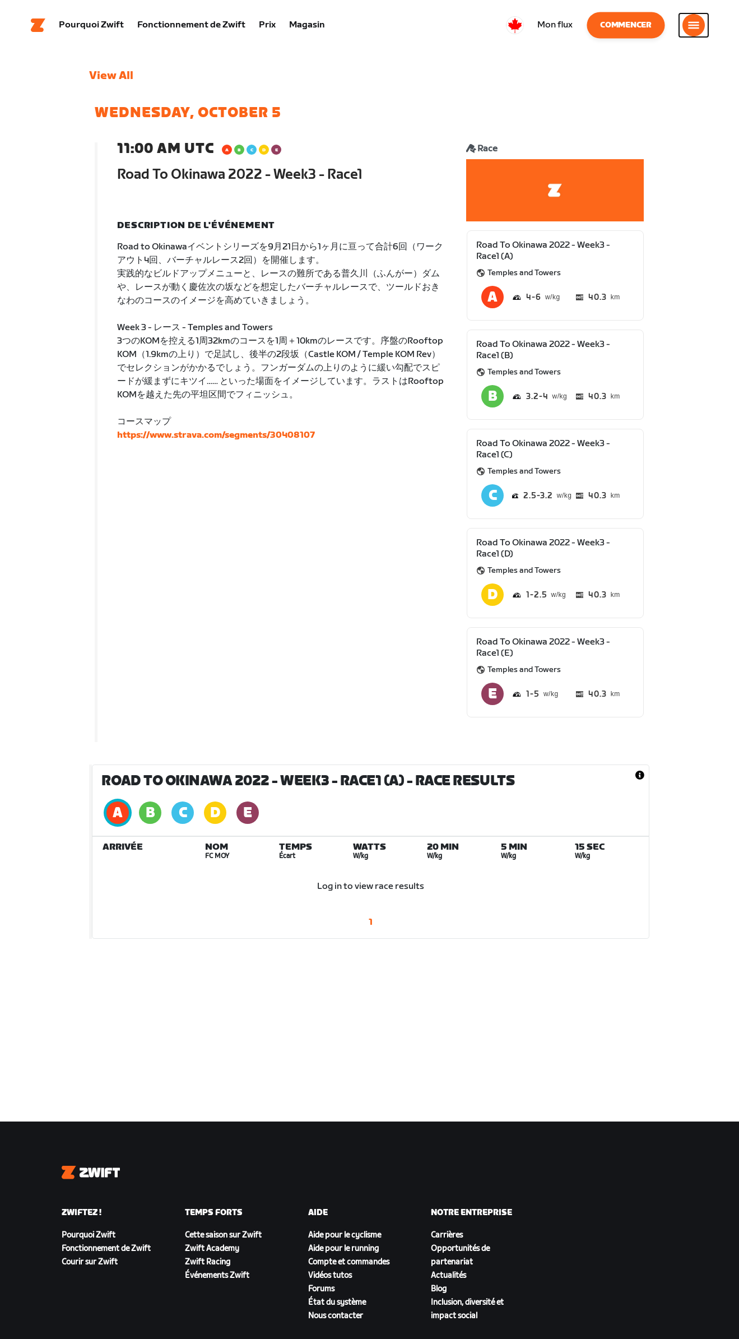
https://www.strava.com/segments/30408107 (216, 435)
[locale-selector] (515, 25)
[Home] (38, 25)
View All (111, 75)
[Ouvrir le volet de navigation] (693, 25)
